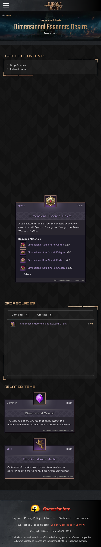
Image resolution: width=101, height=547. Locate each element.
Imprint (16, 518)
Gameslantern (56, 508)
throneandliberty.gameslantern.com (68, 280)
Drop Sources (18, 65)
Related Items (18, 69)
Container (20, 315)
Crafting (45, 315)
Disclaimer (64, 518)
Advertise (49, 518)
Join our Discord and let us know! (68, 525)
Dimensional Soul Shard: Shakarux (47, 267)
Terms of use (81, 518)
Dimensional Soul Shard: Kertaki (45, 260)
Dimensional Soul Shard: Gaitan (45, 244)
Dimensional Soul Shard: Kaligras (46, 252)
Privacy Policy (32, 518)
